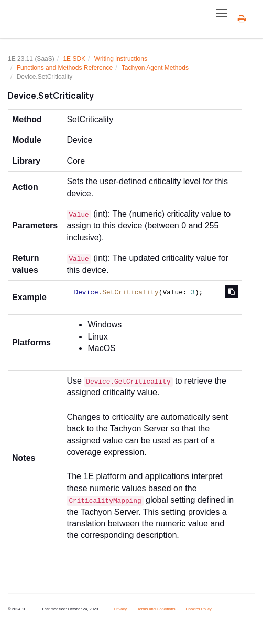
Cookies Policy (198, 609)
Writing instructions (120, 58)
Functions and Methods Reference (65, 67)
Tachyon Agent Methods (155, 67)
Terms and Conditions (156, 609)
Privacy (120, 609)
